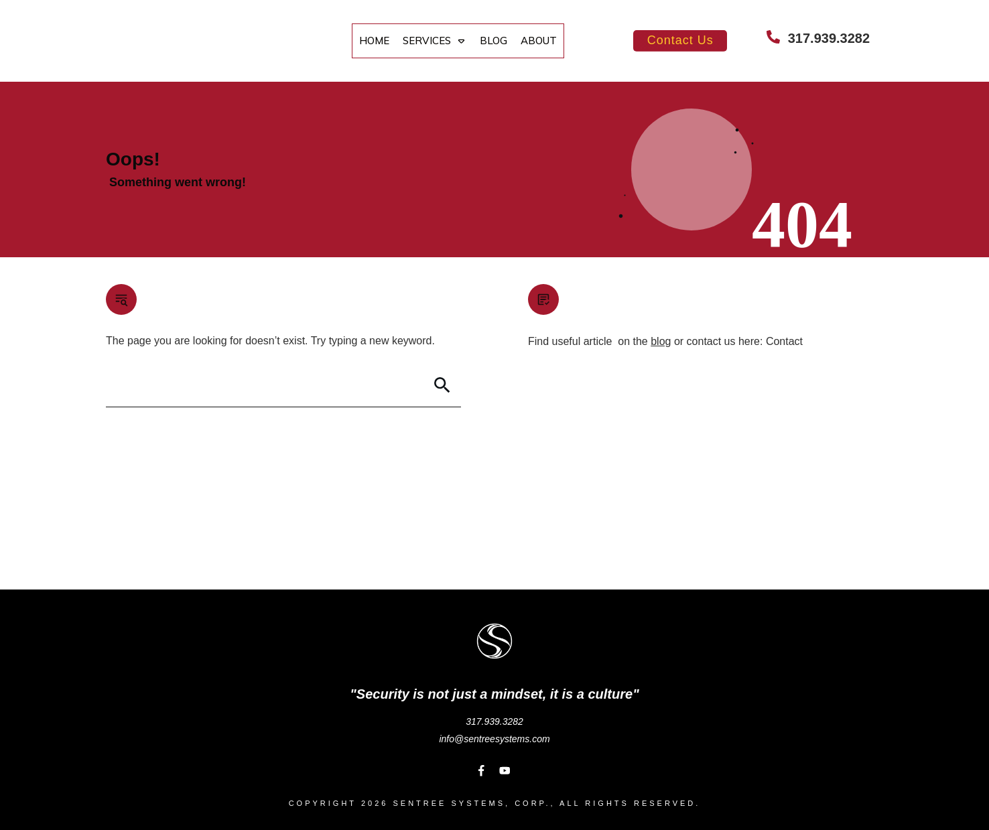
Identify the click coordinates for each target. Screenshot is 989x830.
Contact (784, 341)
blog (661, 341)
